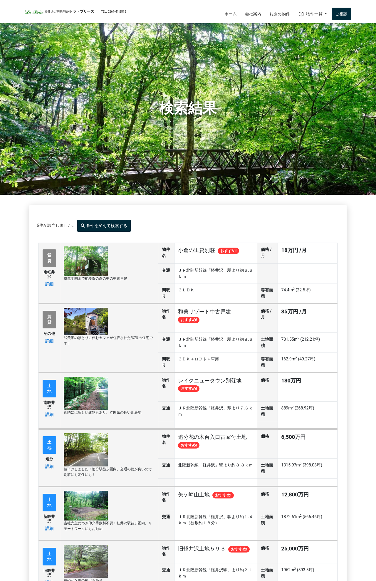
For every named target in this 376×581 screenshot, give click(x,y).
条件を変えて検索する (104, 225)
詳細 (49, 284)
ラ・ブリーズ (75, 11)
